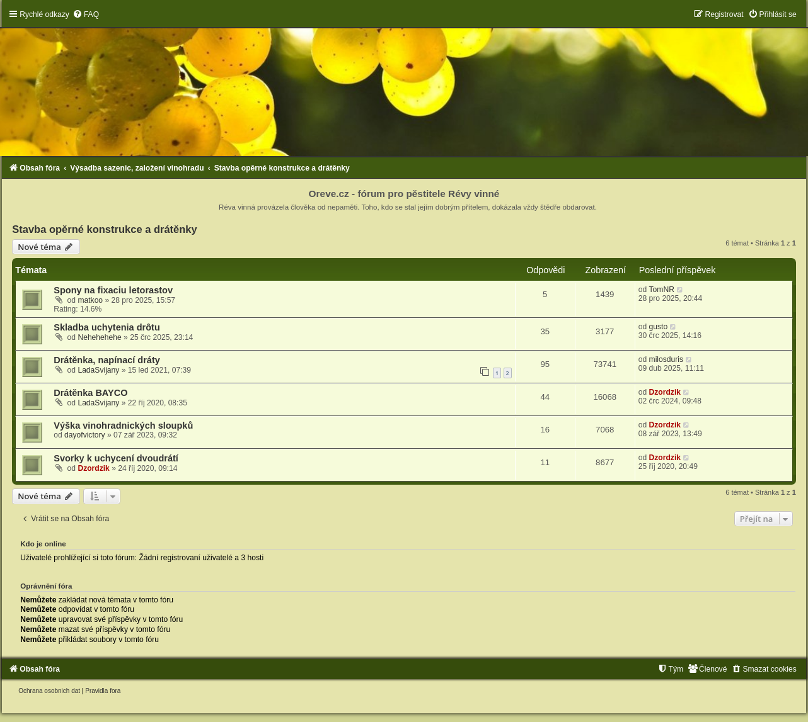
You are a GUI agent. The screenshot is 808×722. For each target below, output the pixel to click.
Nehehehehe (99, 337)
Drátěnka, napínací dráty (107, 360)
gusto (658, 326)
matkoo (90, 300)
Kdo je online (43, 544)
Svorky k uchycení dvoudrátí (116, 458)
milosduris (666, 359)
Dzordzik (665, 392)
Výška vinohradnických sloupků (123, 425)
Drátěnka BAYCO (90, 393)
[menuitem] (85, 14)
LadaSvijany (98, 370)
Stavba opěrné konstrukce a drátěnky (104, 229)
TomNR (661, 289)
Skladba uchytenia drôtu (107, 327)
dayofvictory (84, 435)
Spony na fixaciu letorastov (113, 290)
